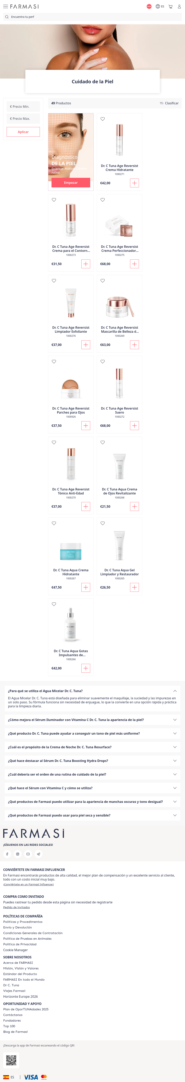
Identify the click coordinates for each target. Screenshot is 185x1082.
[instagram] (18, 854)
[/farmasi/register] (28, 884)
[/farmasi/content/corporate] (23, 980)
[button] (23, 132)
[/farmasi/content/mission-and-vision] (20, 968)
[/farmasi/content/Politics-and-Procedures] (22, 922)
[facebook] (7, 854)
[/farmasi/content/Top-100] (9, 1026)
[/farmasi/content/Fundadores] (12, 1021)
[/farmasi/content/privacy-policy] (19, 944)
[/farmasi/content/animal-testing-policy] (27, 939)
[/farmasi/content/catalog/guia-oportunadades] (26, 1009)
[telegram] (38, 854)
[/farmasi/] (24, 6)
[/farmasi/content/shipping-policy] (17, 927)
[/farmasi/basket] (170, 6)
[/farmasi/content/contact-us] (12, 1015)
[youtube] (28, 854)
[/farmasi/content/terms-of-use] (33, 933)
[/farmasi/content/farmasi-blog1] (15, 1032)
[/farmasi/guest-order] (16, 907)
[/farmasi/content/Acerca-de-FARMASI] (18, 963)
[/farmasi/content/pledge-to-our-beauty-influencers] (11, 985)
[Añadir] (134, 183)
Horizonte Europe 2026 (20, 997)
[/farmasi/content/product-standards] (20, 974)
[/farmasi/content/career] (14, 991)
